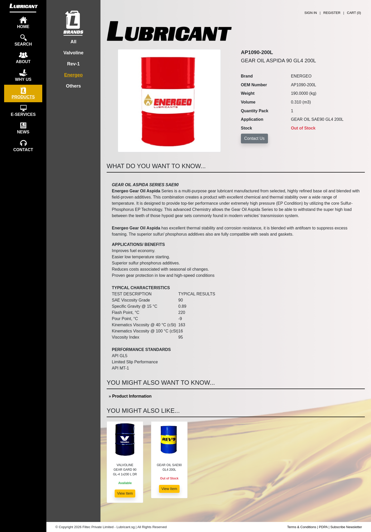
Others (73, 86)
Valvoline (73, 52)
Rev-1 (73, 63)
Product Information (131, 396)
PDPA (323, 527)
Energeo (73, 75)
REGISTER (331, 13)
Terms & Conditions (301, 527)
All (73, 41)
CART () (354, 13)
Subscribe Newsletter (346, 527)
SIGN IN (311, 13)
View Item (125, 493)
